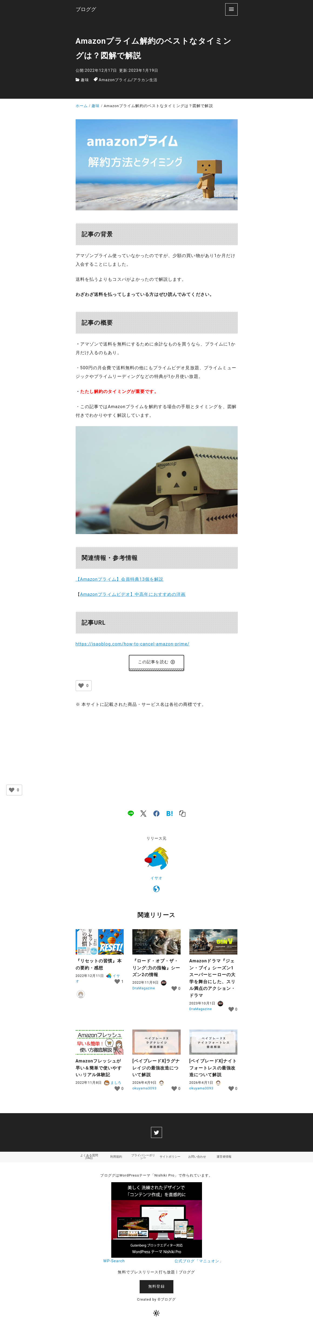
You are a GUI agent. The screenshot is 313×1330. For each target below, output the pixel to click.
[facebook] (156, 814)
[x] (143, 814)
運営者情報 (224, 1159)
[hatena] (170, 814)
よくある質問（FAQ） (89, 1158)
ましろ (113, 1084)
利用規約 (116, 1159)
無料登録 (156, 1289)
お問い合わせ (197, 1159)
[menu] (231, 9)
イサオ (156, 879)
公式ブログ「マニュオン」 (198, 1263)
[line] (131, 814)
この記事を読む (156, 662)
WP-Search (114, 1263)
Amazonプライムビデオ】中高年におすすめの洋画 (133, 594)
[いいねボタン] (81, 687)
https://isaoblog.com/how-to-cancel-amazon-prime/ (133, 644)
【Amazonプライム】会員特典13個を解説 (120, 579)
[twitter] (156, 1133)
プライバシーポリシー (143, 1158)
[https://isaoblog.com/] (156, 891)
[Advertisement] (157, 754)
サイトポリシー (170, 1159)
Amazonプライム (115, 80)
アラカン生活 (145, 80)
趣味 (85, 80)
